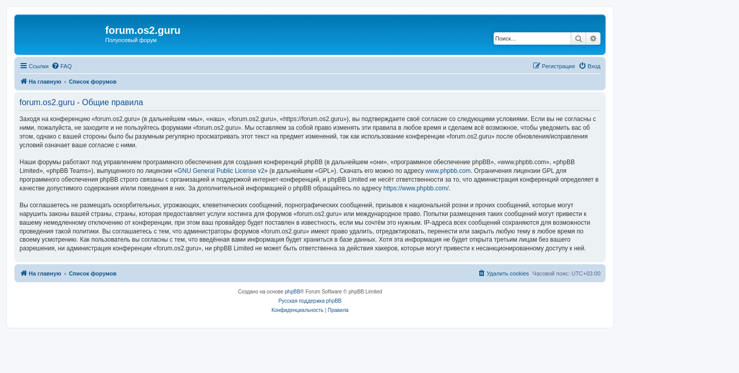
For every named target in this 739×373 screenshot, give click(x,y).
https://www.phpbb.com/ (416, 188)
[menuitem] (61, 66)
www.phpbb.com (448, 170)
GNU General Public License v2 (221, 170)
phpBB (292, 292)
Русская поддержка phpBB (309, 301)
